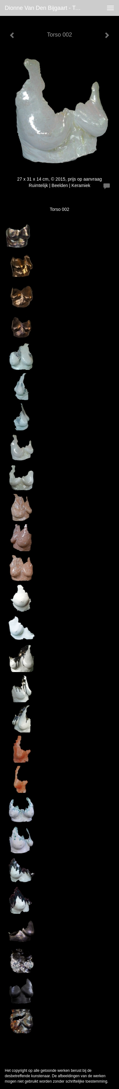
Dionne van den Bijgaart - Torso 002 (45, 8)
